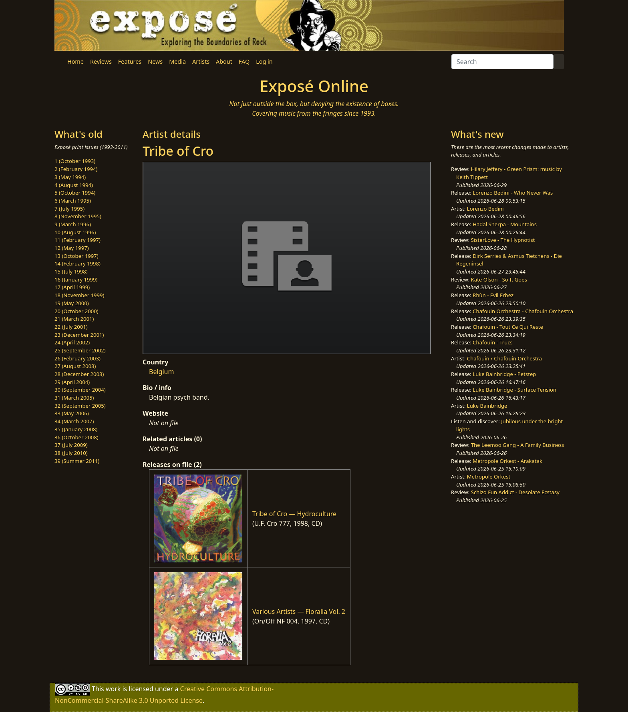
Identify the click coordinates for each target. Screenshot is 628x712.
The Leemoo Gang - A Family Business (517, 445)
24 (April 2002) (72, 342)
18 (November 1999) (79, 295)
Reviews (101, 61)
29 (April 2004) (72, 382)
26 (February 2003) (77, 358)
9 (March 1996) (72, 224)
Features (129, 61)
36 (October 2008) (76, 437)
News (155, 61)
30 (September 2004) (80, 389)
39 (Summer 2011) (76, 461)
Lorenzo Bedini (485, 208)
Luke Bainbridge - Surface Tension (514, 389)
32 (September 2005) (80, 405)
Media (177, 61)
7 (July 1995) (69, 208)
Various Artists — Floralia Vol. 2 (298, 611)
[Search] (502, 61)
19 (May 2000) (71, 303)
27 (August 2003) (75, 366)
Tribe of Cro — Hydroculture (294, 513)
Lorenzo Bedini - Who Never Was (513, 192)
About (224, 61)
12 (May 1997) (71, 247)
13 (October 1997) (76, 255)
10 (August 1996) (75, 232)
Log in (264, 61)
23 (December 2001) (79, 334)
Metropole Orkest (488, 476)
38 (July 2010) (71, 453)
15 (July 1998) (71, 271)
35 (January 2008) (75, 429)
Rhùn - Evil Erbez (493, 295)
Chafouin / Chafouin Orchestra (504, 358)
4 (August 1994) (73, 185)
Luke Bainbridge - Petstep (504, 374)
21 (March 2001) (74, 318)
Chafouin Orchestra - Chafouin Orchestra (523, 311)
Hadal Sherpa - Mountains (505, 224)
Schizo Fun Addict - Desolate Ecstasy (515, 492)
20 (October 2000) (76, 311)
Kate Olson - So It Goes (499, 279)
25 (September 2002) (80, 350)
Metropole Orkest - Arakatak (507, 461)
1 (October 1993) (74, 161)
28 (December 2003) (79, 374)
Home (75, 61)
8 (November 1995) (77, 216)
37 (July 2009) (71, 445)
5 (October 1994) (74, 192)
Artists (200, 61)
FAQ (244, 61)
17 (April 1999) (72, 287)
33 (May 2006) (71, 413)
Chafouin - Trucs (493, 342)
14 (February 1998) (77, 263)
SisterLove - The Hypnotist (503, 239)
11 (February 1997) (77, 239)
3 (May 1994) (70, 177)
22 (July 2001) (71, 326)
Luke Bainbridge (487, 405)
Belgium (161, 371)
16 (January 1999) (75, 279)
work (113, 688)
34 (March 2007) (74, 421)
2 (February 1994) (75, 169)
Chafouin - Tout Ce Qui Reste (508, 326)
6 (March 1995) (72, 200)
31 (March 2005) (74, 397)
